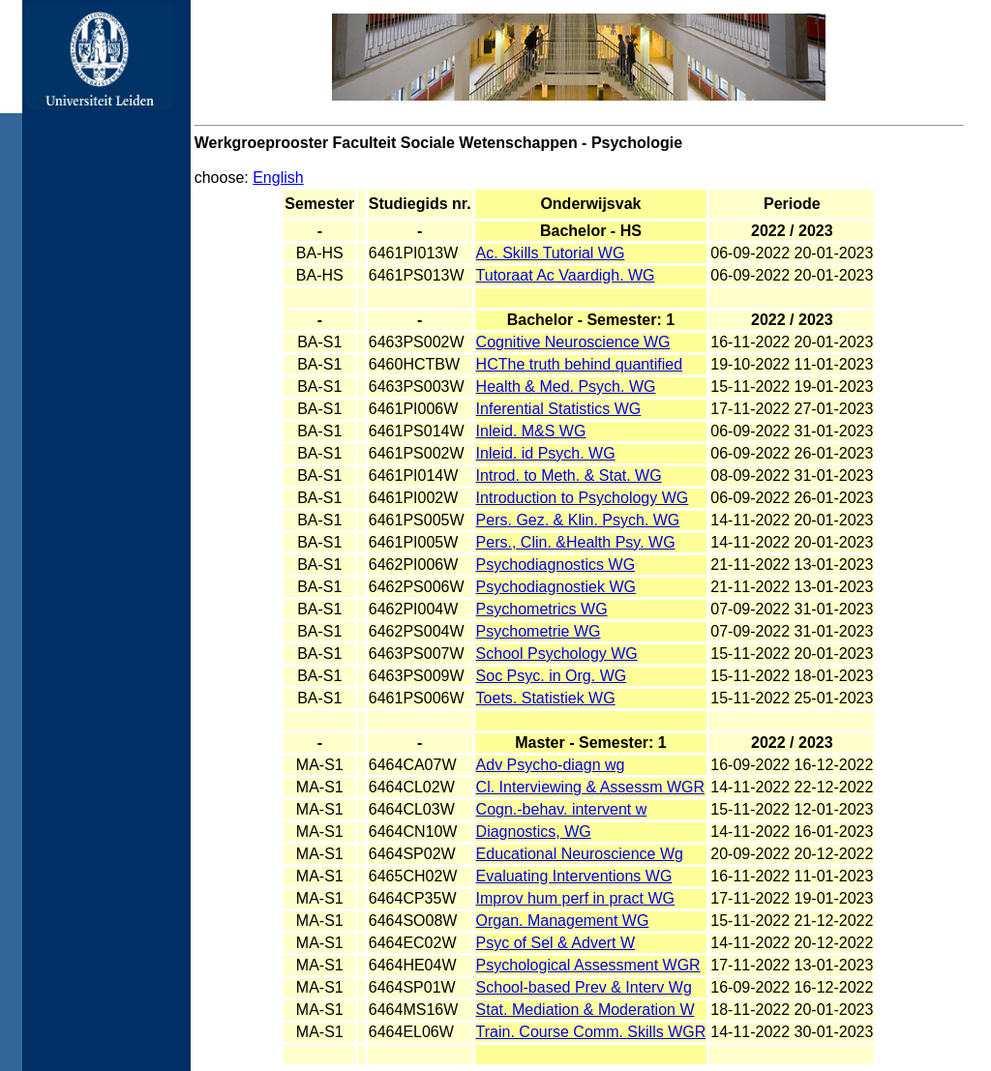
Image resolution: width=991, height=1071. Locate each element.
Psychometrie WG (538, 631)
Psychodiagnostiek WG (556, 587)
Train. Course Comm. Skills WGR (591, 1032)
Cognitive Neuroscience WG (573, 342)
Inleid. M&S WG (531, 431)
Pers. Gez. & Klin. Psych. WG (578, 520)
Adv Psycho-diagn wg (550, 765)
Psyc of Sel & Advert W (556, 943)
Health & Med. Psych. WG (566, 386)
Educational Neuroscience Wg (579, 854)
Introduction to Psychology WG (582, 498)
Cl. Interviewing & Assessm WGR (591, 787)
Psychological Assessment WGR (588, 965)
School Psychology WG (557, 653)
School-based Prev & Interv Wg (584, 987)
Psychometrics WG (542, 609)
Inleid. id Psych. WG (546, 453)
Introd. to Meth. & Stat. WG (569, 475)
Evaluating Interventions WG (574, 876)
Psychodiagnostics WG (556, 564)
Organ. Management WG (562, 920)
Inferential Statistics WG (559, 409)
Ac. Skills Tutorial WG (550, 253)
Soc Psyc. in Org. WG (551, 676)
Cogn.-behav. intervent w (561, 809)
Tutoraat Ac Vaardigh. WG (565, 275)
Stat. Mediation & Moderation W (585, 1009)
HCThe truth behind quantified (579, 364)
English (278, 177)
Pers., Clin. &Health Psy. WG (576, 542)
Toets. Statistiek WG (546, 698)
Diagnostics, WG (533, 831)
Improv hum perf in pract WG (575, 898)
